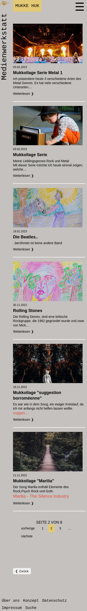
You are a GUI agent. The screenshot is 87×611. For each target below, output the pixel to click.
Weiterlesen (22, 93)
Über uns (10, 601)
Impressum (12, 608)
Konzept (31, 601)
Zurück (24, 571)
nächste (26, 536)
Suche (30, 608)
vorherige (28, 528)
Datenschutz (54, 601)
